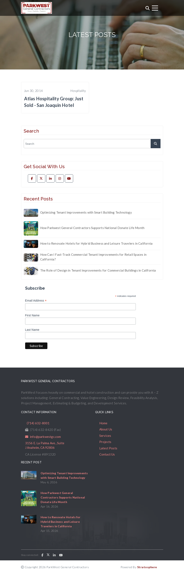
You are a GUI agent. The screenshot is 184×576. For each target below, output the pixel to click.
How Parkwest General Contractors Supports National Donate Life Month (92, 228)
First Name (32, 315)
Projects (105, 442)
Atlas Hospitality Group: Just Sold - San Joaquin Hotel (53, 102)
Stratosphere (147, 567)
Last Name (32, 329)
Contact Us (107, 454)
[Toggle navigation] (155, 8)
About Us (105, 429)
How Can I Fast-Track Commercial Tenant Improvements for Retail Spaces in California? (93, 257)
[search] (92, 143)
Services (105, 435)
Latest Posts (108, 448)
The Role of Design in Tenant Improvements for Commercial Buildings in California (98, 270)
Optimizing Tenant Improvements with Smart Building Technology (86, 212)
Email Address (36, 301)
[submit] (156, 143)
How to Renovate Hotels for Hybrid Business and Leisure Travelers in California (96, 243)
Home (103, 423)
